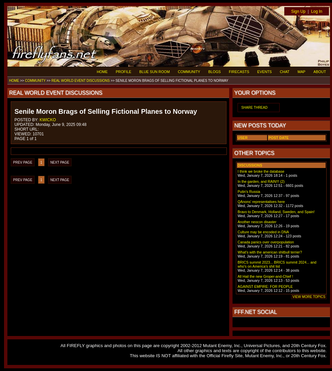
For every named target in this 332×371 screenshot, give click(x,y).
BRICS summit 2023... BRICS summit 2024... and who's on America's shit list (277, 264)
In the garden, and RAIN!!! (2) (261, 181)
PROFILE (123, 72)
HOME (102, 72)
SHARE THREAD (254, 107)
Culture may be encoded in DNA (263, 232)
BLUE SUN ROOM (154, 72)
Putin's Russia (249, 192)
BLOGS (214, 72)
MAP (301, 72)
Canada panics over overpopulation (266, 242)
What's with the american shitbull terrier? (270, 252)
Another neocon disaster (257, 222)
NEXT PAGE (59, 162)
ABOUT (320, 72)
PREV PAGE (22, 162)
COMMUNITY (189, 72)
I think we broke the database (261, 171)
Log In (316, 11)
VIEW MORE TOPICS (308, 297)
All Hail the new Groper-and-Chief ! (265, 276)
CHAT (285, 72)
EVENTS (264, 72)
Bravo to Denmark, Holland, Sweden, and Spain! (276, 212)
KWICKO (48, 119)
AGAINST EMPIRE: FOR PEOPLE (265, 286)
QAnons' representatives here (261, 202)
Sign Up (298, 11)
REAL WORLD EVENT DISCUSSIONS (80, 80)
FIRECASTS (239, 72)
